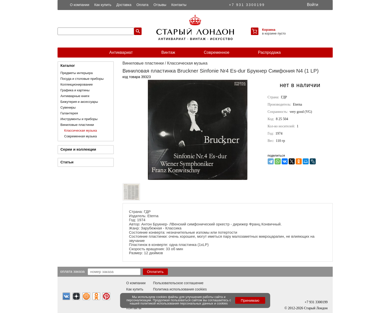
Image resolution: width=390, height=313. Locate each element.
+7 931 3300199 (247, 5)
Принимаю (250, 300)
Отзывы (159, 5)
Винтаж (168, 52)
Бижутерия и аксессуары (79, 102)
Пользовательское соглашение (178, 283)
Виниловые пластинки (77, 125)
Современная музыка (80, 136)
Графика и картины (75, 90)
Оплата (142, 5)
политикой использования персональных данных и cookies (184, 303)
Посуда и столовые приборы (82, 79)
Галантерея (69, 113)
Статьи (67, 162)
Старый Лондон (315, 308)
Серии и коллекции (78, 149)
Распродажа (269, 52)
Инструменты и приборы (79, 119)
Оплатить (155, 271)
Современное (216, 52)
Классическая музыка (80, 130)
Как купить (102, 5)
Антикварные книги (75, 96)
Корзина (268, 30)
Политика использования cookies (180, 289)
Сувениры (68, 107)
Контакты (178, 5)
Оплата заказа (72, 271)
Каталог (68, 65)
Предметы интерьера (77, 73)
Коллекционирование (77, 84)
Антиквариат (121, 52)
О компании (79, 5)
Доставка (123, 5)
